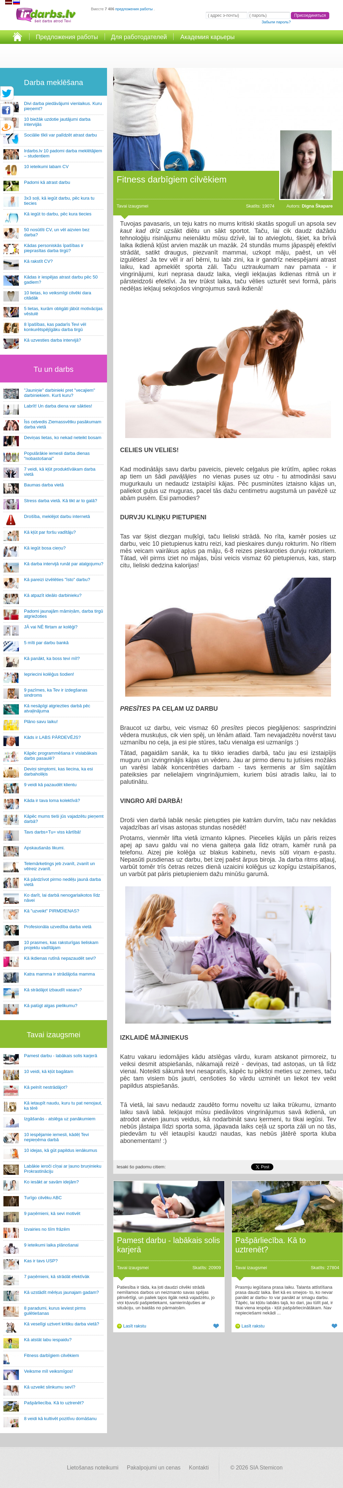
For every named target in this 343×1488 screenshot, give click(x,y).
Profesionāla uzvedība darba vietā (58, 926)
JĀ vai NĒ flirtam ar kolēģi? (51, 626)
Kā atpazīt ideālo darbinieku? (53, 595)
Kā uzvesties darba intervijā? (52, 340)
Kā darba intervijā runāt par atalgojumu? (63, 563)
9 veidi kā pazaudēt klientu (50, 784)
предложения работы (134, 9)
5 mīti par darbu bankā (46, 642)
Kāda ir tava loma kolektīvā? (52, 800)
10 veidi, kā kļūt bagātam (48, 1071)
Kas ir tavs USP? (41, 1260)
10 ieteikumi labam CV (46, 166)
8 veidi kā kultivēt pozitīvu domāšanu (60, 1418)
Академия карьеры (207, 37)
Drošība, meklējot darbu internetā (57, 516)
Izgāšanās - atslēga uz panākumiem (59, 1118)
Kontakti (199, 1468)
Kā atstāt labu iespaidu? (48, 1339)
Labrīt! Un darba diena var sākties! (58, 406)
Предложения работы (67, 37)
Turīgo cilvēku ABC (43, 1197)
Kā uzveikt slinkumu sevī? (49, 1387)
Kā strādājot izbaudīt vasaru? (53, 989)
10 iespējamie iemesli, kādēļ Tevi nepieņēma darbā (56, 1137)
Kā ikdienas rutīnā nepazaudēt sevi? (60, 958)
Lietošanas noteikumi (92, 1468)
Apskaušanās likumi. (44, 847)
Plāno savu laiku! (41, 721)
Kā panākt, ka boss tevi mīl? (52, 658)
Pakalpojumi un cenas (154, 1468)
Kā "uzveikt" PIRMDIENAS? (51, 910)
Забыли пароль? (276, 22)
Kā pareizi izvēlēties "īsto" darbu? (57, 579)
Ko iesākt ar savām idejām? (51, 1181)
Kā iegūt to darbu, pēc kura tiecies (58, 213)
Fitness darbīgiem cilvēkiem (51, 1355)
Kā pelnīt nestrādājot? (45, 1087)
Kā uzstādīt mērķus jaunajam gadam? (61, 1292)
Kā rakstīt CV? (38, 261)
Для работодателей (139, 37)
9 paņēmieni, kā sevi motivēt (52, 1213)
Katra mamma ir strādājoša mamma (59, 974)
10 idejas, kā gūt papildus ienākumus (60, 1150)
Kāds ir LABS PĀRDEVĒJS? (52, 737)
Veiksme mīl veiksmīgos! (48, 1371)
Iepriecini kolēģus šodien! (49, 674)
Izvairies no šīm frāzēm (47, 1229)
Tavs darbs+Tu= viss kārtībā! (52, 832)
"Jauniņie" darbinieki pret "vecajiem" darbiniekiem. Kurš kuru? (59, 393)
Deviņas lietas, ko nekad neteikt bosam (62, 437)
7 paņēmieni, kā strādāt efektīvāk (57, 1276)
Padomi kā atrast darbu (47, 182)
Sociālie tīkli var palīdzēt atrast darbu (60, 135)
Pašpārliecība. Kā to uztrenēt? (54, 1402)
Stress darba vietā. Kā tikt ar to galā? (60, 500)
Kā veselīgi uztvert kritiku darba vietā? (61, 1323)
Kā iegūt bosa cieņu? (45, 548)
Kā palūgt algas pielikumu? (50, 1005)
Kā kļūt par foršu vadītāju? (50, 532)
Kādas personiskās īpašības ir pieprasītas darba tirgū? (53, 248)
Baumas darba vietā (44, 484)
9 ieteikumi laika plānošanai (51, 1245)
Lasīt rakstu (134, 1325)
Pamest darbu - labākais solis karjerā (60, 1055)
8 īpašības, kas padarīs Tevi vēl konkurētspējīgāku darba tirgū (55, 327)
